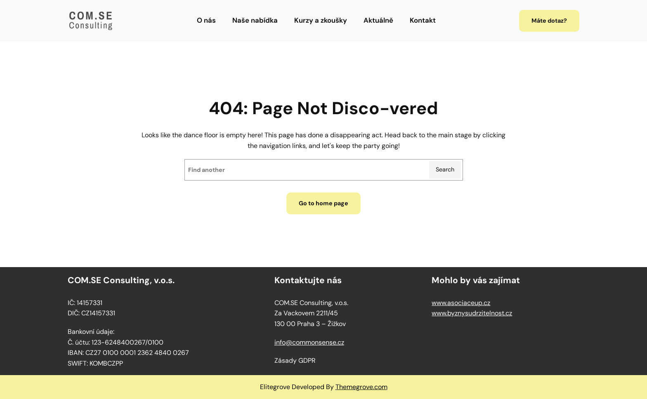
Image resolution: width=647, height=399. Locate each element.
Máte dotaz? (549, 20)
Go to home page (323, 203)
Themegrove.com (361, 387)
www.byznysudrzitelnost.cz (472, 313)
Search (445, 169)
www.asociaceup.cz (461, 302)
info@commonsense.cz (309, 342)
